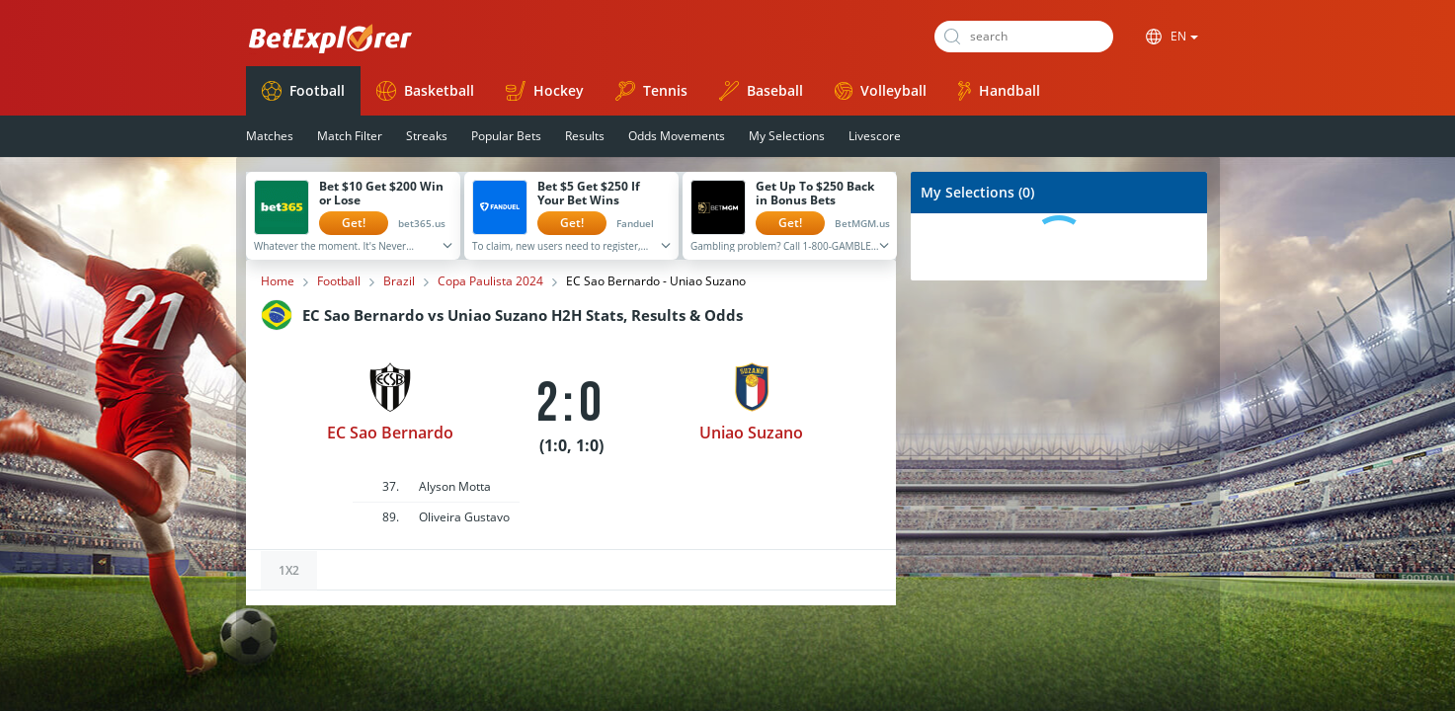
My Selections (787, 135)
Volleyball (881, 90)
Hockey (545, 91)
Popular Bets (506, 135)
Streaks (426, 135)
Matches (269, 135)
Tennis (651, 91)
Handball (999, 91)
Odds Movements (676, 135)
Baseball (761, 91)
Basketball (425, 91)
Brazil (399, 281)
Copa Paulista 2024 (490, 281)
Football (303, 91)
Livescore (875, 135)
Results (585, 135)
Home (277, 281)
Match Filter (349, 135)
